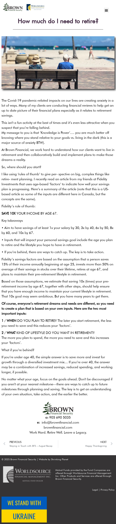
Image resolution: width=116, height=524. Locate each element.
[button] (106, 10)
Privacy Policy (107, 489)
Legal (95, 489)
